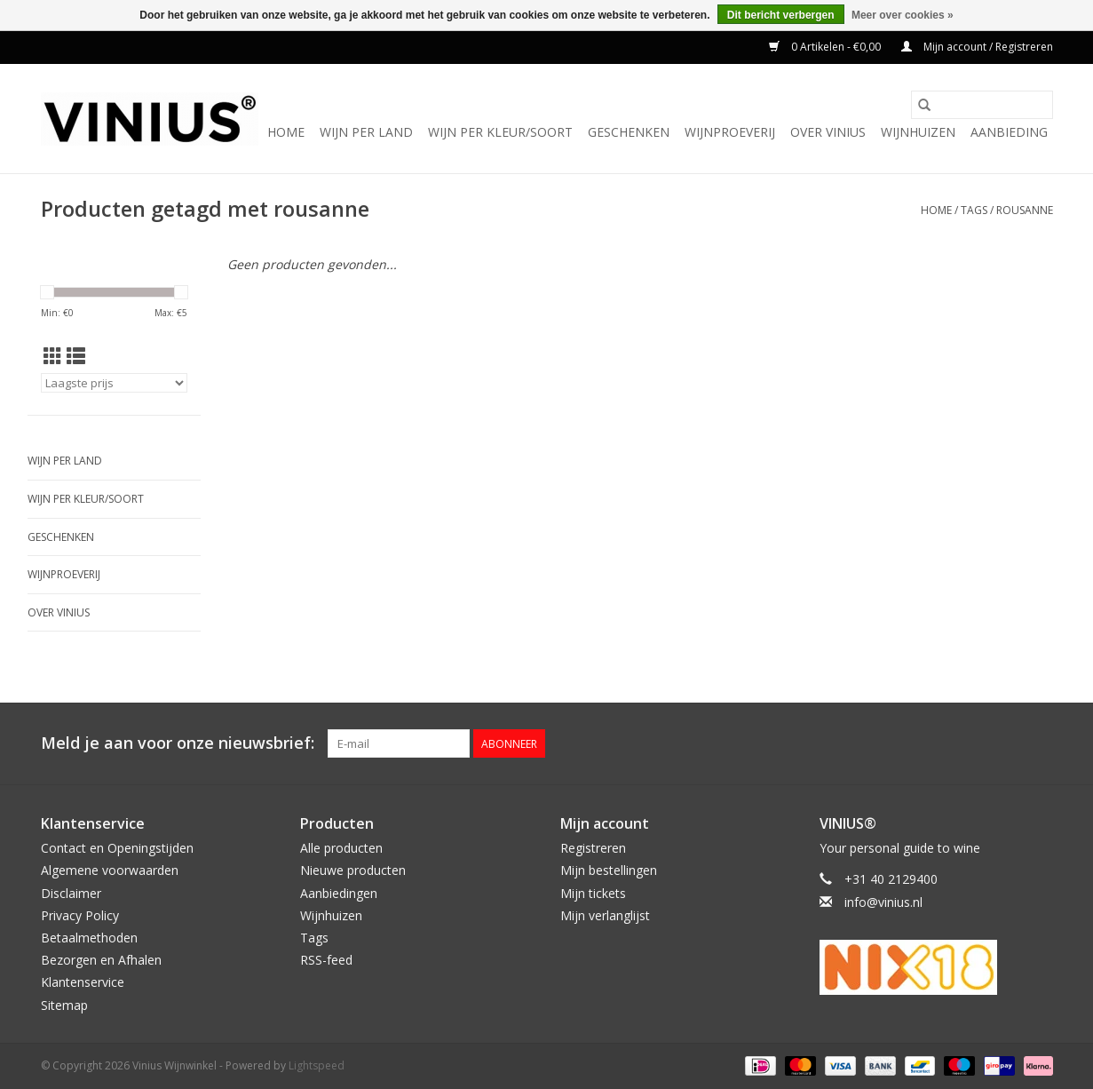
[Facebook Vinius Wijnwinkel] (975, 743)
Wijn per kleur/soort (500, 131)
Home (286, 131)
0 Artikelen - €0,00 (826, 46)
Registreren (593, 847)
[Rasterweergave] (53, 356)
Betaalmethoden (89, 937)
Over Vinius (828, 131)
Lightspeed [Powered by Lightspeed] (317, 1065)
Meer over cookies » (902, 15)
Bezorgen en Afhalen (101, 959)
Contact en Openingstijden (117, 847)
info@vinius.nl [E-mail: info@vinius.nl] (883, 902)
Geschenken (628, 131)
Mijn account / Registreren (977, 46)
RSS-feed (326, 959)
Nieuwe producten (353, 870)
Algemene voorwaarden (109, 870)
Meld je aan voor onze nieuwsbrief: (177, 743)
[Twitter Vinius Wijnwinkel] (1007, 743)
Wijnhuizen (918, 131)
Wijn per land (366, 131)
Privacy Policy (80, 915)
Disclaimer (71, 893)
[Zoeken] (982, 105)
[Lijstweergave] (76, 356)
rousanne (1024, 210)
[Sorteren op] (114, 383)
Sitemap (64, 1005)
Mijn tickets (593, 893)
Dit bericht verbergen (781, 15)
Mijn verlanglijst (605, 915)
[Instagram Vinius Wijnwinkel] (1039, 743)
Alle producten (341, 847)
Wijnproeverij (730, 131)
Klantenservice (82, 982)
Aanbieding (1009, 131)
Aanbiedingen (338, 893)
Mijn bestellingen (608, 870)
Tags (974, 210)
